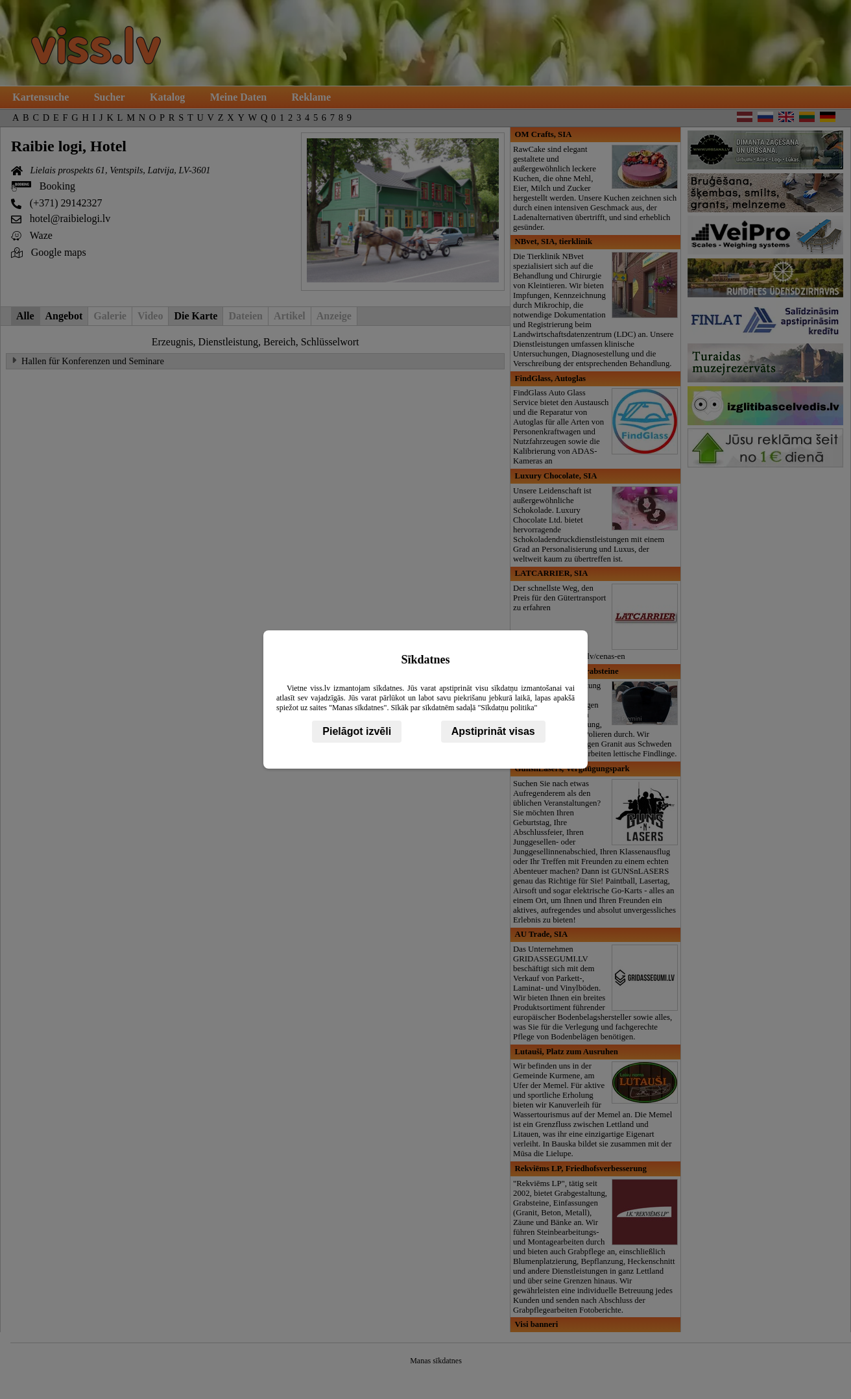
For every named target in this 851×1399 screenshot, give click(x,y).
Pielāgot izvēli (356, 731)
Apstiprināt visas (493, 731)
